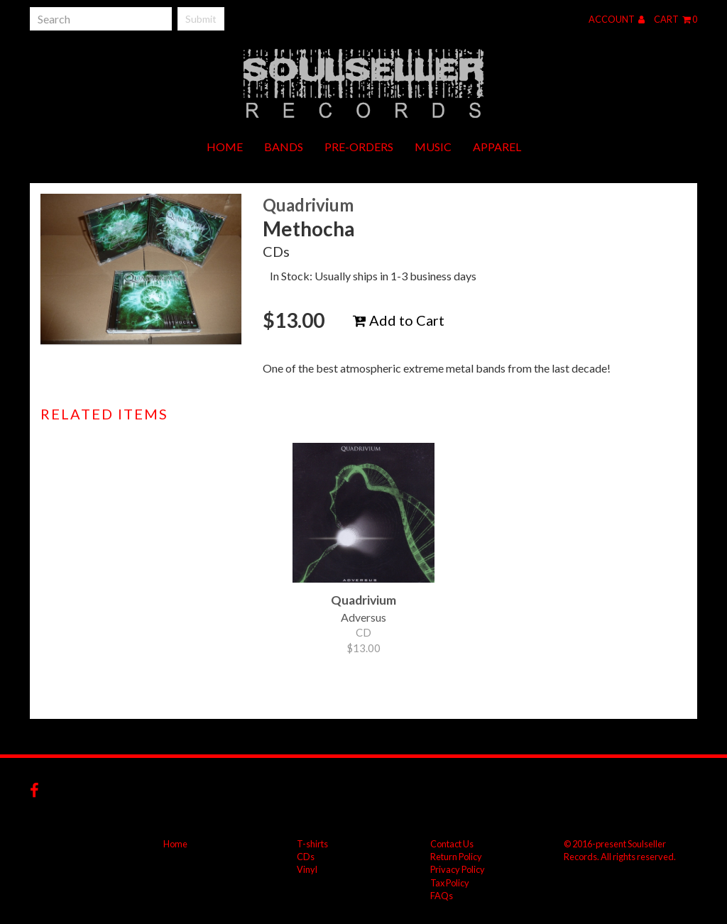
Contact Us (452, 843)
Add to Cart (398, 320)
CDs (306, 856)
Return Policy (456, 856)
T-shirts (312, 843)
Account (617, 19)
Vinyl (307, 869)
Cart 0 (675, 19)
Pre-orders (358, 146)
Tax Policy (449, 883)
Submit (201, 19)
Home (225, 146)
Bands (283, 146)
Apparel (497, 146)
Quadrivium (308, 204)
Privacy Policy (457, 869)
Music (433, 146)
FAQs (441, 895)
